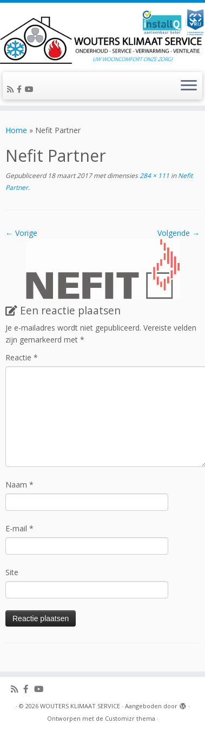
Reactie (21, 357)
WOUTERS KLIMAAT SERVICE (80, 706)
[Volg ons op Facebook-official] (21, 89)
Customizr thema (130, 718)
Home (16, 130)
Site (11, 572)
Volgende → (178, 233)
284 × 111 (153, 175)
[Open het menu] (189, 86)
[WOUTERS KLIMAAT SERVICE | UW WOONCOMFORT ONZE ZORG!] (102, 36)
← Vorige (21, 233)
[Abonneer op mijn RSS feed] (12, 89)
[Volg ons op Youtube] (31, 89)
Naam (19, 484)
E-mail (19, 528)
